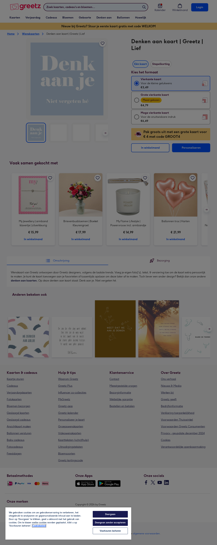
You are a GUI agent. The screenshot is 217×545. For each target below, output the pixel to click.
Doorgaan (110, 514)
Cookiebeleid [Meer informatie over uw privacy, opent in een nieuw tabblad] (39, 525)
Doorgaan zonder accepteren (110, 522)
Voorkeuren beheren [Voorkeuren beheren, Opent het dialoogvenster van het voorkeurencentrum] (110, 531)
